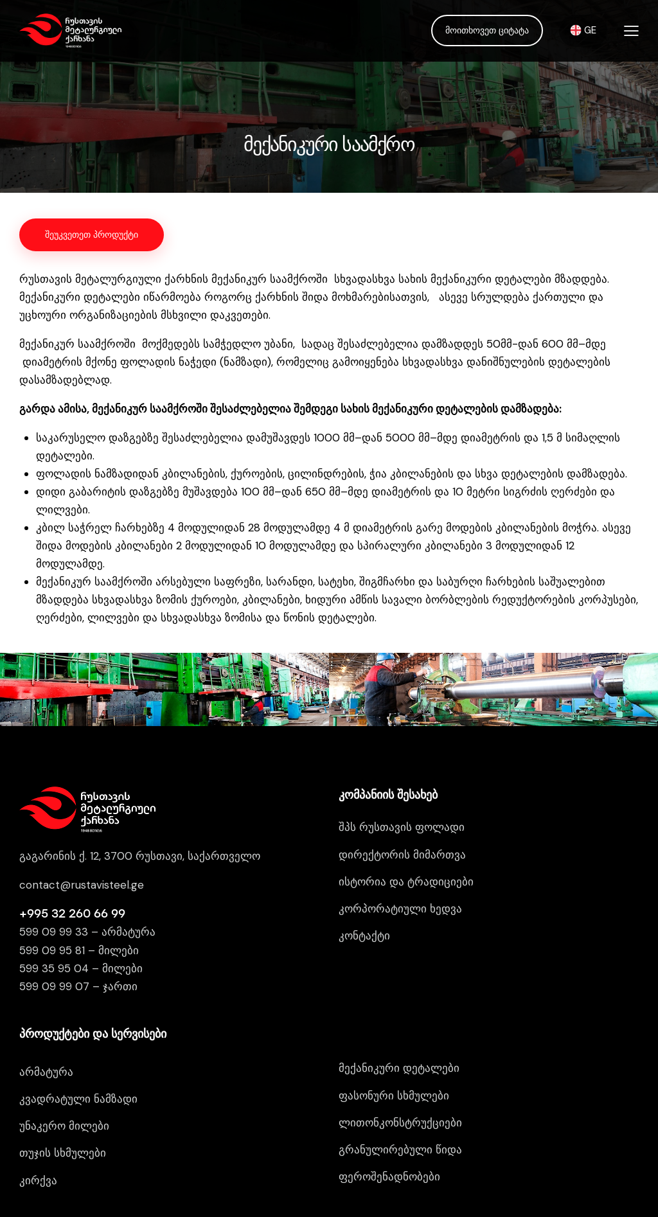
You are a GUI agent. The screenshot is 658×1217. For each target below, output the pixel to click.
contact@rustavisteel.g (78, 811)
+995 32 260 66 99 (72, 841)
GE (583, 30)
